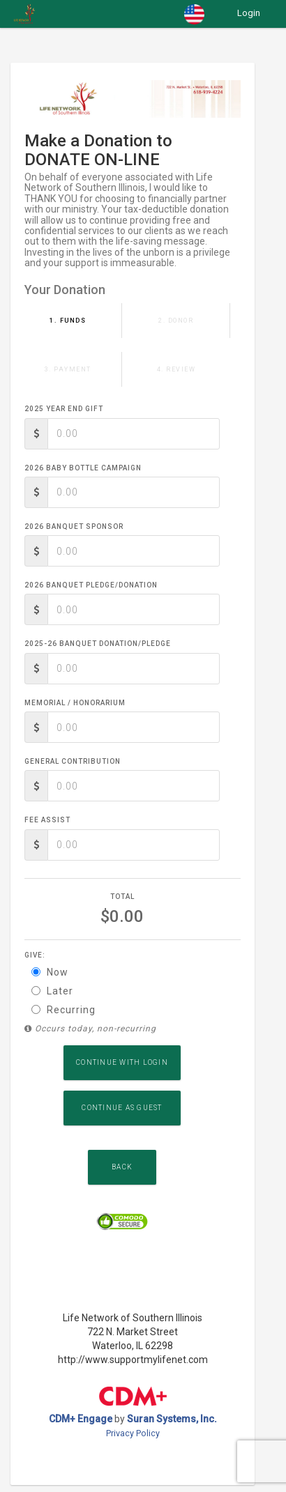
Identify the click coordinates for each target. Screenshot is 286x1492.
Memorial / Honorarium (75, 703)
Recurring (63, 1009)
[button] (194, 13)
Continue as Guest (122, 1108)
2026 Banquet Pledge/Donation (91, 585)
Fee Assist (47, 820)
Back (122, 1167)
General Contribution (72, 761)
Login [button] (248, 13)
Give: (34, 955)
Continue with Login (122, 1062)
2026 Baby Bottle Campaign (83, 468)
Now (49, 972)
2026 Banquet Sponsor (73, 526)
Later (52, 991)
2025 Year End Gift (63, 409)
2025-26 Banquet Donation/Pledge (97, 643)
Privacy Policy (133, 1433)
